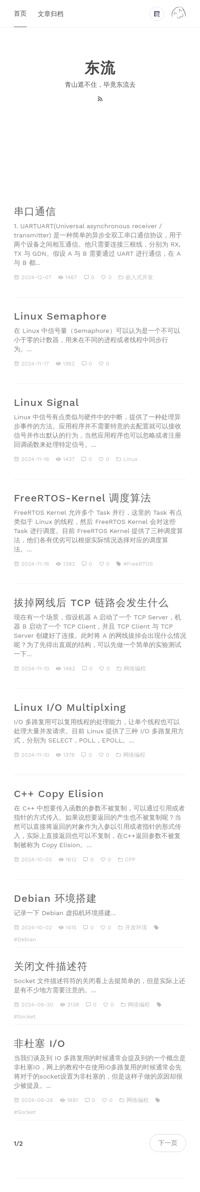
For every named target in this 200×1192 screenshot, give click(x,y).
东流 (100, 68)
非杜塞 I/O (39, 1043)
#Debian (25, 939)
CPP (130, 859)
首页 (20, 13)
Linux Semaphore (60, 316)
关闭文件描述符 (51, 966)
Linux (130, 459)
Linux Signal (46, 402)
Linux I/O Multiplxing (70, 707)
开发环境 (136, 927)
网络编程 (135, 668)
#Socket (25, 1016)
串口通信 (35, 211)
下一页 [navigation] (167, 1143)
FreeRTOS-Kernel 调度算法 (82, 498)
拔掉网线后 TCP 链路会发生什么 (91, 602)
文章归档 (50, 13)
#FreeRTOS (138, 564)
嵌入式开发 (139, 277)
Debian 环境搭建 (55, 898)
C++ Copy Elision (59, 793)
